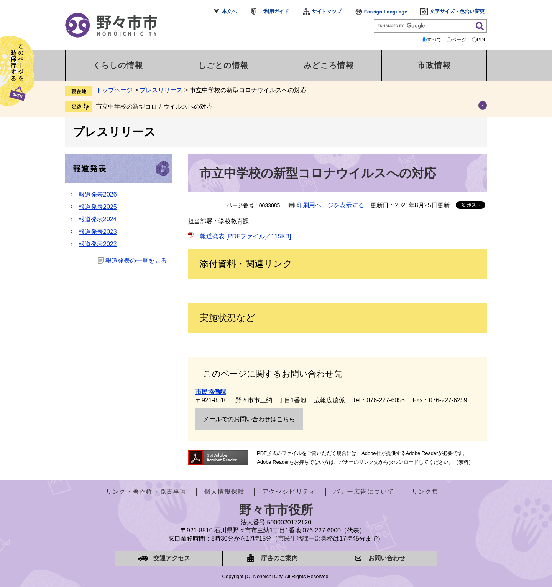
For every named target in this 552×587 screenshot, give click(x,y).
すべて (434, 39)
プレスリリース (161, 90)
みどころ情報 (329, 65)
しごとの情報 (223, 65)
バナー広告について (364, 491)
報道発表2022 (98, 244)
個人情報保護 (224, 491)
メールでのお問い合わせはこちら (249, 419)
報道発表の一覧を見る (136, 260)
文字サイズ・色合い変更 (457, 11)
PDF (482, 39)
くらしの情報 (118, 65)
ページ (459, 39)
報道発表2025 (98, 206)
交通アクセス (171, 558)
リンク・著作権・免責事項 (146, 491)
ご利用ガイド (274, 11)
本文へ (229, 11)
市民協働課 (211, 392)
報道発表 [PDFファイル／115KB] (245, 236)
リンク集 (425, 491)
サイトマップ (327, 11)
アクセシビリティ (289, 491)
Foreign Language (385, 12)
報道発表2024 (98, 219)
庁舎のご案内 (279, 558)
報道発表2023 (98, 231)
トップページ (114, 90)
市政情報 (434, 65)
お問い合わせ (386, 558)
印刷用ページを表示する (330, 205)
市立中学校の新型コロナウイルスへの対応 (154, 106)
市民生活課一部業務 (305, 538)
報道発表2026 (98, 194)
